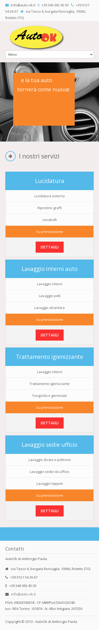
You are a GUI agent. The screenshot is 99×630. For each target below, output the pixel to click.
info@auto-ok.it (23, 594)
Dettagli (50, 247)
